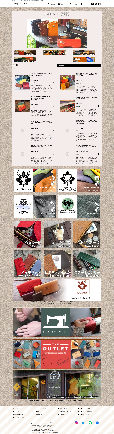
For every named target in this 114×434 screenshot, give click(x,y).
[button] (92, 4)
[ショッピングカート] (96, 4)
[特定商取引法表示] (99, 4)
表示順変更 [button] (61, 65)
